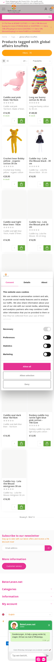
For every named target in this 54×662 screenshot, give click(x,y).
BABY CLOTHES (22, 23)
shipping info (38, 3)
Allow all (27, 366)
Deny (27, 384)
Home (4, 37)
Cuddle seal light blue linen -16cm (12, 223)
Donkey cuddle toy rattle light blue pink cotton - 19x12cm (39, 419)
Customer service (14, 566)
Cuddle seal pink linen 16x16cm (12, 98)
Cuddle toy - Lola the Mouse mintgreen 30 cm (12, 484)
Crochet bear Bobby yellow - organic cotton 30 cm (13, 161)
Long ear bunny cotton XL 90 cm (37, 98)
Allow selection (27, 375)
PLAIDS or (27, 31)
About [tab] (44, 282)
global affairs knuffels (28, 37)
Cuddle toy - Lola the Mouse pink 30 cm (38, 224)
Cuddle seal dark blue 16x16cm (12, 416)
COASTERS (26, 29)
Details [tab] (27, 282)
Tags (13, 37)
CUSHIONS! (35, 31)
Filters (27, 53)
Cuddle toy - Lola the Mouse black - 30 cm (40, 161)
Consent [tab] (10, 282)
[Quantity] (14, 121)
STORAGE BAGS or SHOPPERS (28, 26)
